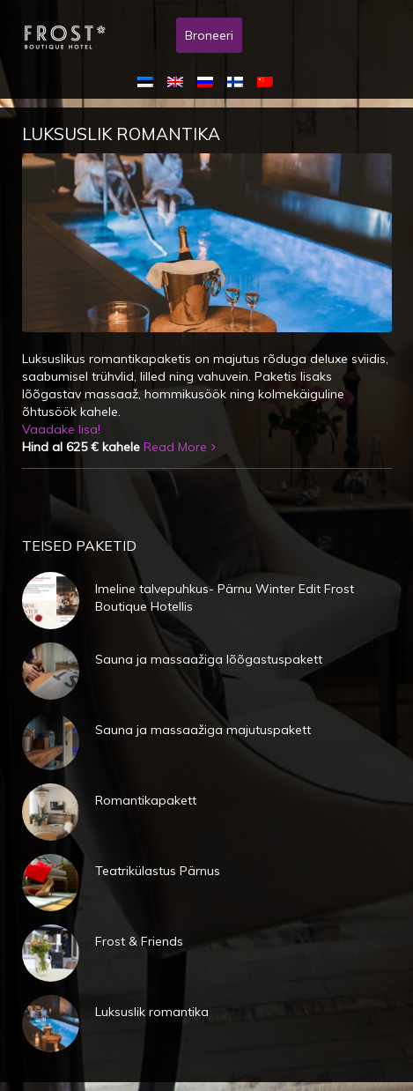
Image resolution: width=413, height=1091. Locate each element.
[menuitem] (148, 81)
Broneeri (209, 35)
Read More (175, 447)
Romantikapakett (145, 800)
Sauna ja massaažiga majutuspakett (203, 730)
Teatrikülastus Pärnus (157, 871)
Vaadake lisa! (61, 429)
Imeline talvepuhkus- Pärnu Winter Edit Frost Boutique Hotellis (224, 597)
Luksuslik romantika (121, 134)
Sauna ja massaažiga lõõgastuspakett (208, 659)
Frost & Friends (139, 941)
